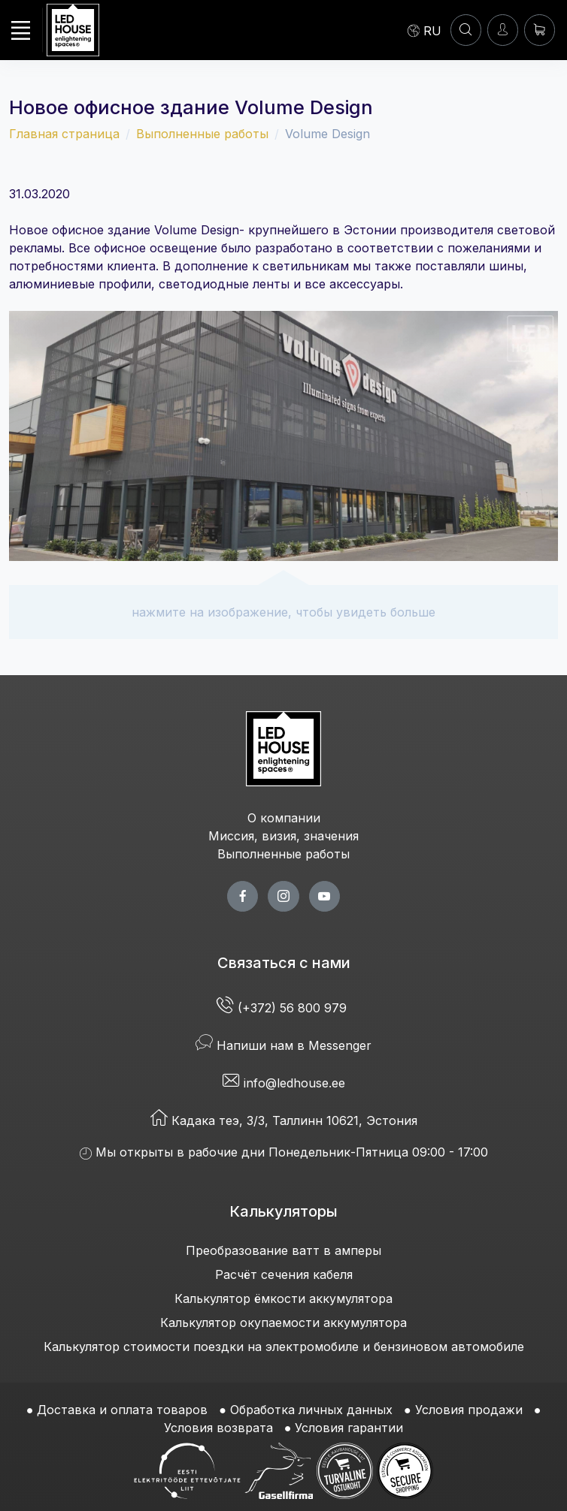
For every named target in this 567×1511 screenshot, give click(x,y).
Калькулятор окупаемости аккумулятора (283, 1322)
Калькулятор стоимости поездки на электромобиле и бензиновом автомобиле (284, 1346)
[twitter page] (283, 896)
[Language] (424, 30)
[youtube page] (324, 896)
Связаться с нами (283, 963)
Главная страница (64, 133)
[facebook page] (242, 896)
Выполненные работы (202, 133)
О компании (283, 817)
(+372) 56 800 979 (283, 1007)
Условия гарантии (349, 1427)
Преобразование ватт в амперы (283, 1250)
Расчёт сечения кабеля (284, 1274)
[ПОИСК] (465, 29)
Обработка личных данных (311, 1409)
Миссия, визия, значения (283, 835)
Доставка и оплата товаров (122, 1409)
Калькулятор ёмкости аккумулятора (283, 1298)
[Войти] (502, 29)
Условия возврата (218, 1427)
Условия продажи (469, 1409)
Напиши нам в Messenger (283, 1045)
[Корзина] (539, 29)
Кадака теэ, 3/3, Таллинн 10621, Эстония (283, 1120)
